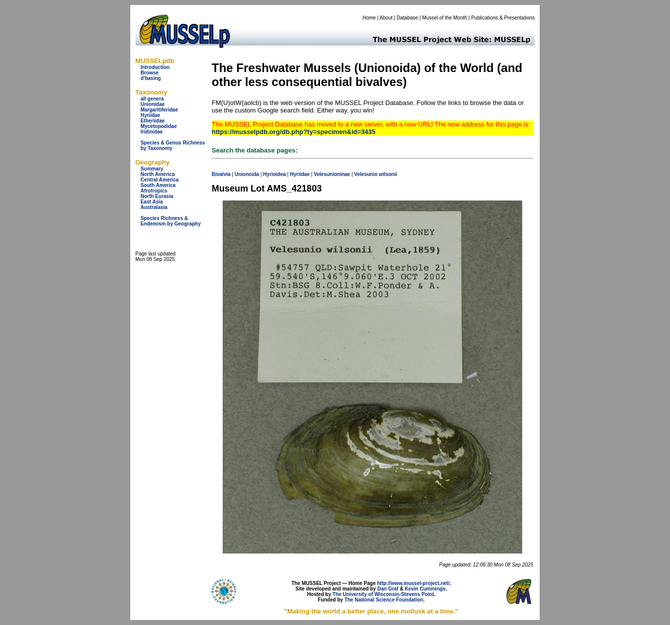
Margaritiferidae (159, 109)
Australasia (153, 207)
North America (157, 174)
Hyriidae (150, 115)
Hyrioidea (274, 174)
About (385, 17)
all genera (152, 99)
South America (157, 185)
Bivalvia (221, 174)
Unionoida (247, 174)
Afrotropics (153, 191)
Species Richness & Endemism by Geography (170, 221)
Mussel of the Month (444, 17)
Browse (149, 73)
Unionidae (152, 104)
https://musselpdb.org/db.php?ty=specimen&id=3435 (293, 132)
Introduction (154, 67)
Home (369, 17)
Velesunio (365, 174)
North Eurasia (156, 196)
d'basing (150, 78)
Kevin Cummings (425, 589)
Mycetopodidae (158, 126)
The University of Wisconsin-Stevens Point (383, 594)
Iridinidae (151, 131)
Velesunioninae (332, 174)
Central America (159, 179)
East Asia (151, 201)
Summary (151, 169)
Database (407, 17)
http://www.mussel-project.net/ (413, 583)
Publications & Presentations (503, 17)
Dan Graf (387, 589)
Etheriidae (152, 121)
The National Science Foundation (383, 599)
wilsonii (388, 174)
